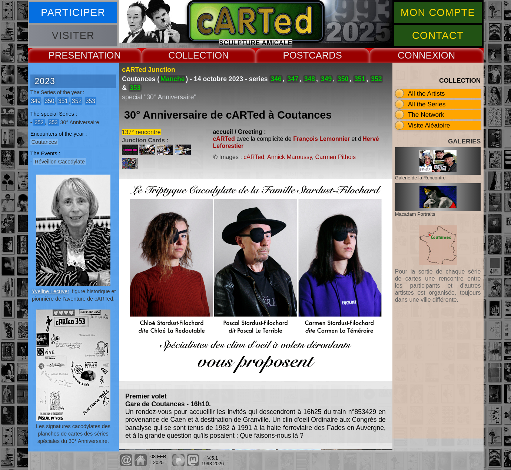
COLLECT (190, 55)
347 (293, 79)
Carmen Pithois (335, 157)
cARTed (224, 139)
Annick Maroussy (289, 157)
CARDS (325, 55)
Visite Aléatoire (429, 125)
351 (63, 101)
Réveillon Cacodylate (59, 162)
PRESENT (71, 55)
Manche (172, 79)
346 (276, 79)
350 (49, 101)
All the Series (427, 104)
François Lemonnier (321, 139)
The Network (426, 114)
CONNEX (418, 55)
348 (309, 79)
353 (90, 101)
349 (35, 101)
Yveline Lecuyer (50, 291)
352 (77, 101)
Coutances (44, 142)
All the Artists (426, 93)
